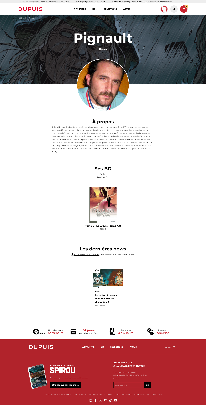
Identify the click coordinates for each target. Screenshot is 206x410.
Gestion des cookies (154, 394)
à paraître (80, 9)
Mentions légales (62, 394)
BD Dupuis (22, 18)
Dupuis (31, 9)
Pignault (32, 18)
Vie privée (139, 394)
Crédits (109, 394)
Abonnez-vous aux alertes (86, 260)
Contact (75, 394)
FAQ (82, 394)
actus (126, 9)
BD (93, 9)
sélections (110, 9)
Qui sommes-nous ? (95, 394)
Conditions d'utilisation (123, 394)
